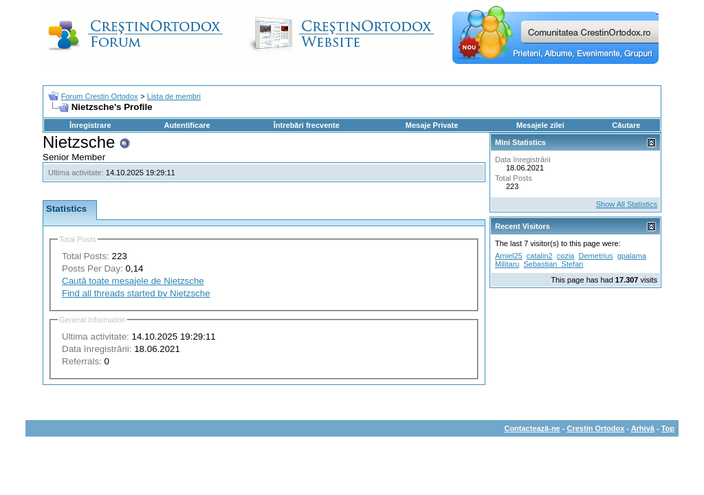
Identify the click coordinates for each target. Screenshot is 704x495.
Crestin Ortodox (596, 428)
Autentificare (187, 125)
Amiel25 (508, 256)
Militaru (507, 264)
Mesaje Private (432, 125)
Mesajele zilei (540, 125)
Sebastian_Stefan (554, 264)
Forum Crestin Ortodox (99, 96)
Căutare (626, 125)
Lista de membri (174, 96)
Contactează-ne (532, 428)
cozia (566, 256)
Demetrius (596, 256)
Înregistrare (90, 125)
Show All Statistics (626, 204)
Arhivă (642, 428)
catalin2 (540, 256)
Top (667, 428)
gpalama (631, 256)
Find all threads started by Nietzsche (136, 293)
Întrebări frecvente (307, 125)
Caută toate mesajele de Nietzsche (133, 281)
